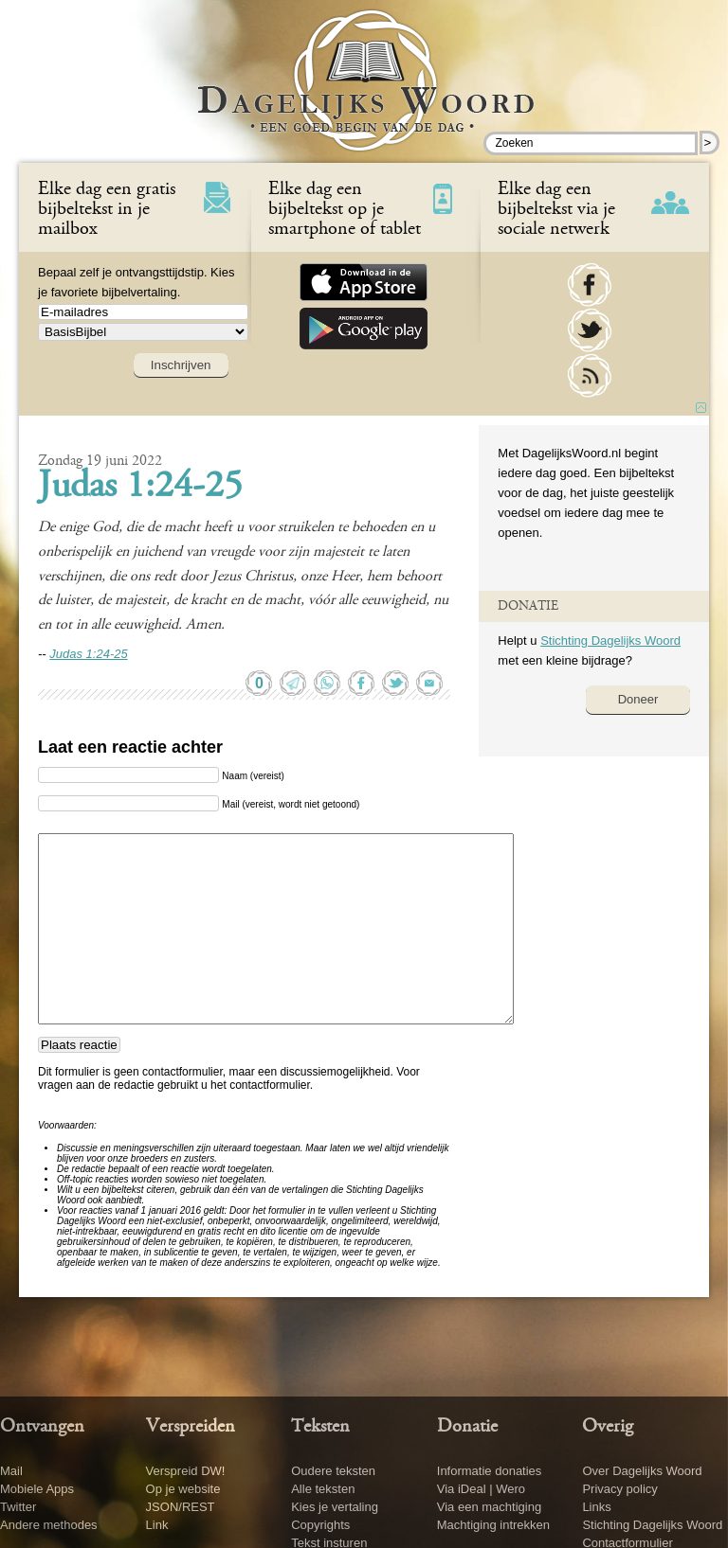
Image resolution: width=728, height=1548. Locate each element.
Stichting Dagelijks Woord (610, 640)
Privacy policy (619, 1489)
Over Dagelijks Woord (641, 1471)
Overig (607, 1426)
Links (596, 1507)
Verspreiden (190, 1426)
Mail (11, 1471)
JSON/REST (180, 1507)
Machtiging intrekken (493, 1525)
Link (157, 1525)
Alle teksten (323, 1489)
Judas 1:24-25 (140, 488)
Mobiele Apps (37, 1489)
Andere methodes (49, 1525)
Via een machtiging (489, 1507)
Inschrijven (181, 365)
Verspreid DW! (186, 1471)
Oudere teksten (333, 1471)
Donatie (467, 1426)
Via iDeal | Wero (481, 1489)
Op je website (183, 1489)
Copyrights (320, 1525)
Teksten (320, 1426)
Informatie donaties (489, 1471)
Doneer (638, 699)
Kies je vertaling (334, 1507)
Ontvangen (42, 1426)
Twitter (18, 1507)
